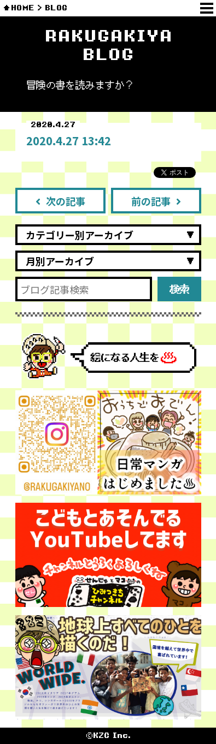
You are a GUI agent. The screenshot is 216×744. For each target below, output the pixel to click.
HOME (22, 8)
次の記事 (60, 201)
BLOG (56, 8)
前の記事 (156, 201)
